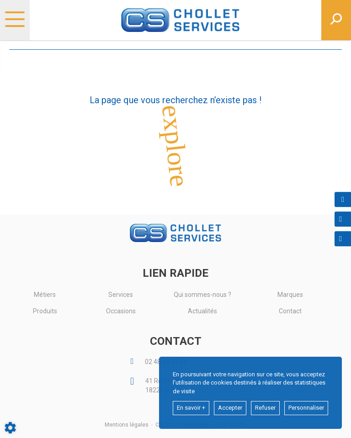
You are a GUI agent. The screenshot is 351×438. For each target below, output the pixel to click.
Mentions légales (127, 425)
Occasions (121, 311)
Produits (45, 311)
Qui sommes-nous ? (202, 294)
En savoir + (191, 407)
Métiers (45, 294)
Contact (290, 311)
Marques (290, 294)
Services (120, 294)
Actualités (202, 311)
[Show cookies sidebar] (10, 427)
